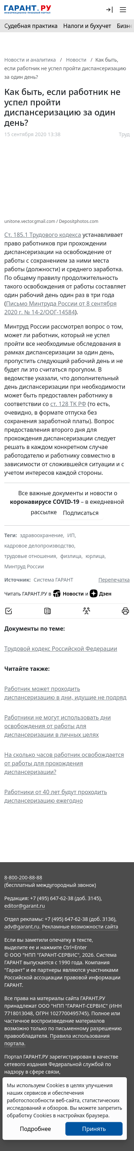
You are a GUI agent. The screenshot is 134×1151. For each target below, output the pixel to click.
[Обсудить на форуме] (86, 611)
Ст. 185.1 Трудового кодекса (42, 235)
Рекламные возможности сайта (80, 926)
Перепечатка (114, 579)
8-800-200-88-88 (23, 877)
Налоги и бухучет (87, 26)
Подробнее (35, 1129)
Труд (124, 134)
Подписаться (81, 513)
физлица (70, 556)
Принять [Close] (94, 1129)
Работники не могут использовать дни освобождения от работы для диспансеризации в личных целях (57, 726)
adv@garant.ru (21, 926)
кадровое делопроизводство (39, 545)
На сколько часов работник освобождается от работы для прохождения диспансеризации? (64, 763)
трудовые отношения (30, 556)
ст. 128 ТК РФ (68, 404)
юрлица (95, 556)
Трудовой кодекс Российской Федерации (60, 649)
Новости (68, 593)
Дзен (100, 593)
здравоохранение (41, 535)
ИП (71, 535)
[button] (109, 9)
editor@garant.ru (24, 905)
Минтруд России (24, 566)
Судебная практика (31, 26)
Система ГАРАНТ (53, 579)
